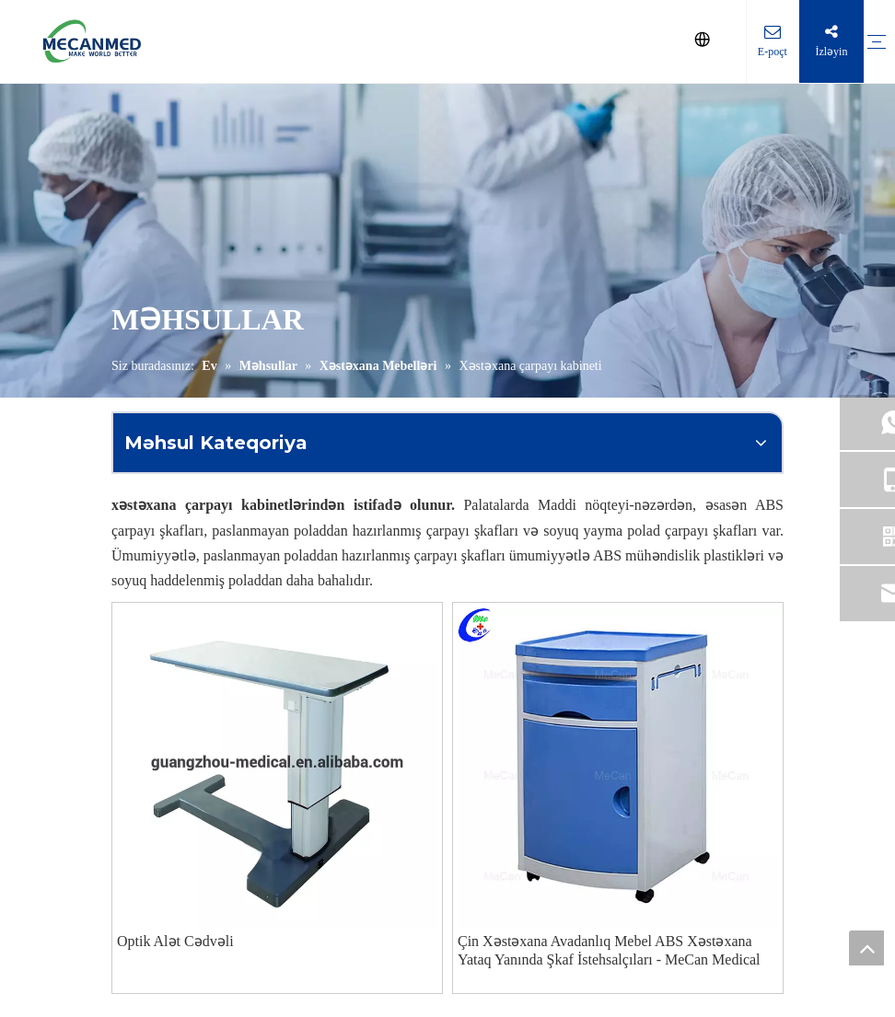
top (866, 947)
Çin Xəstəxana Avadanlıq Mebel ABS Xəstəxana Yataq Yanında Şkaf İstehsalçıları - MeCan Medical (609, 950)
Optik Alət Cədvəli (175, 941)
